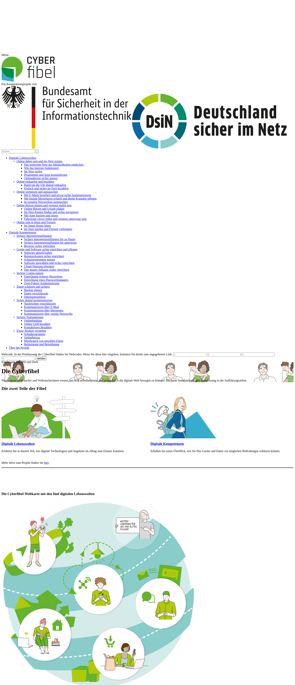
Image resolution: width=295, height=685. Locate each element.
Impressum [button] (167, 367)
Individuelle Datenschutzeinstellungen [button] (147, 363)
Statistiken (162, 333)
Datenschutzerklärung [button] (149, 367)
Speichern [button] (147, 355)
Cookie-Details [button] (130, 367)
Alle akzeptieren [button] (147, 344)
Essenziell (129, 333)
